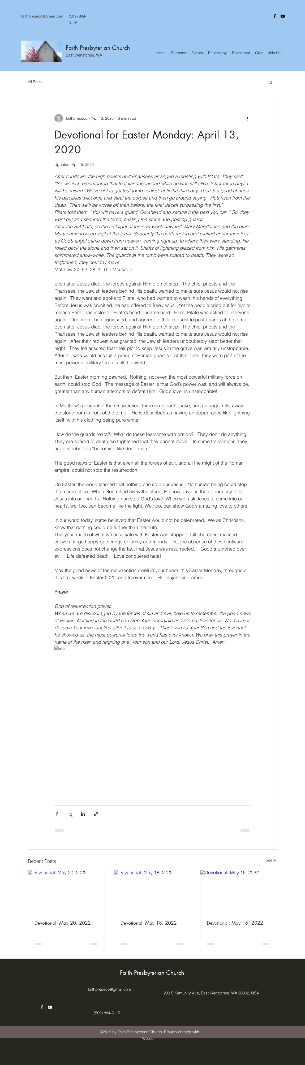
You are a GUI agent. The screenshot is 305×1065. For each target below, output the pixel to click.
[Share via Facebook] (56, 814)
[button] (270, 82)
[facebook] (274, 16)
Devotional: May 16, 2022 (235, 923)
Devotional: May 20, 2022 (63, 923)
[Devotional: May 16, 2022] (238, 891)
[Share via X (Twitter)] (69, 814)
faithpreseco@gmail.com (42, 16)
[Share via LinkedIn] (82, 814)
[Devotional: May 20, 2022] (66, 891)
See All (271, 860)
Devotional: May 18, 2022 (149, 923)
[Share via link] (95, 814)
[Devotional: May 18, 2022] (152, 891)
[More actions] (247, 118)
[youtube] (282, 16)
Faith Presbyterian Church (98, 47)
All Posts (35, 81)
